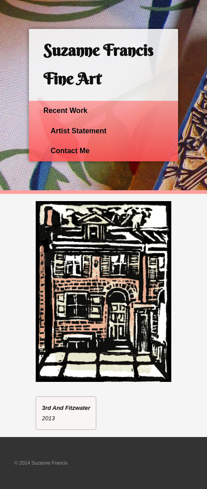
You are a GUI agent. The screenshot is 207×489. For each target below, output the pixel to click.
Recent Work (65, 110)
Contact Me (70, 151)
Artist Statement (79, 131)
